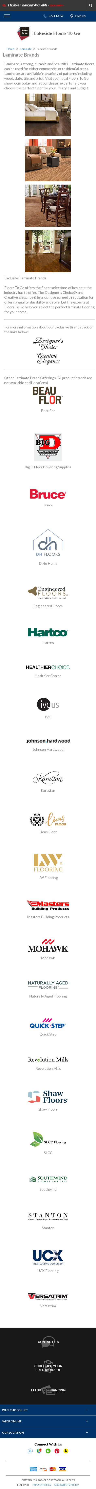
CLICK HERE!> (57, 5)
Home (10, 49)
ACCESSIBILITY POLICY (66, 1484)
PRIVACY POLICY (42, 1484)
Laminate (26, 49)
